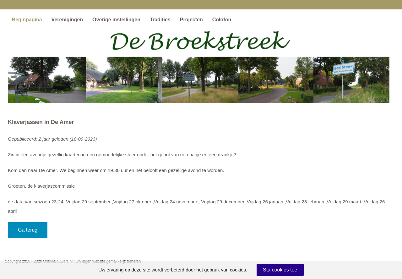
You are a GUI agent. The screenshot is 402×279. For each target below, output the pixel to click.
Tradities (160, 19)
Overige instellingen (116, 19)
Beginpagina (27, 19)
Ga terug (27, 230)
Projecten (191, 19)
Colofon (221, 19)
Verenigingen (67, 19)
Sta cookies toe (280, 269)
